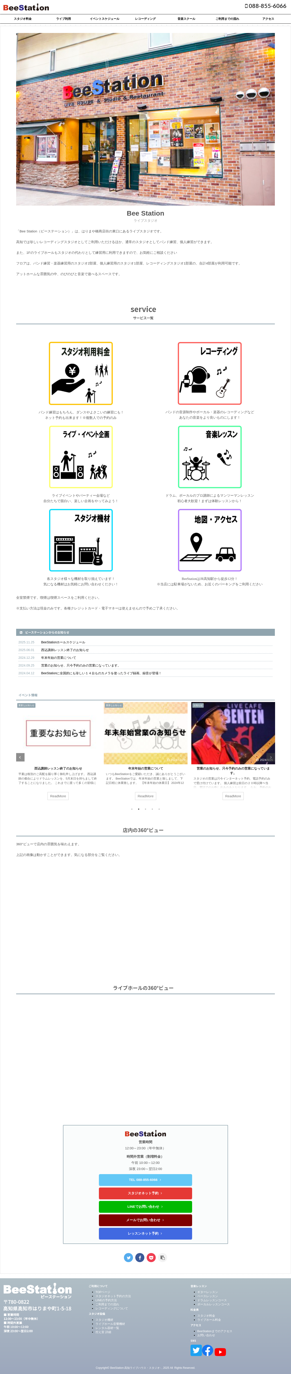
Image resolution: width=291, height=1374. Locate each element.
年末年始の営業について (58, 657)
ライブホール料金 (209, 1319)
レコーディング (145, 18)
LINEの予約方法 (106, 1300)
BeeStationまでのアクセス (215, 1331)
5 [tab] (159, 809)
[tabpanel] (58, 753)
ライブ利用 (63, 18)
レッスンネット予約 (145, 1233)
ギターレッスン (207, 1292)
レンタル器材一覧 (107, 1328)
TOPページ (102, 1292)
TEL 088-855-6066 (145, 1180)
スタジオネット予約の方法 (113, 1296)
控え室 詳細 (103, 1332)
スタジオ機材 (104, 1319)
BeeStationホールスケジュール (63, 642)
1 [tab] (132, 809)
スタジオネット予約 (145, 1193)
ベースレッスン (207, 1296)
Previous (20, 757)
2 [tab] (138, 809)
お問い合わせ (206, 1335)
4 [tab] (152, 809)
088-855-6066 (265, 5)
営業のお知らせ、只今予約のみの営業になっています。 (81, 665)
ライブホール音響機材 (110, 1324)
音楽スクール (186, 18)
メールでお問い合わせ (145, 1220)
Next (270, 757)
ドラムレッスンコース (212, 1300)
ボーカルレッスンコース (213, 1304)
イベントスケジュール (104, 18)
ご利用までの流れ (227, 18)
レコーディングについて (111, 1308)
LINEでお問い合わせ (144, 1206)
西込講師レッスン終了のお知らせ (65, 650)
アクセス (268, 18)
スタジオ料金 (23, 18)
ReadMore (58, 796)
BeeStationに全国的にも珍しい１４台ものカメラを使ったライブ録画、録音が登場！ (101, 673)
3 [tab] (145, 809)
